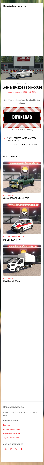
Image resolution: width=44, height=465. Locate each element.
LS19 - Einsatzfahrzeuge (16, 237)
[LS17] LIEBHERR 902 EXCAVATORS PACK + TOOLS (21, 139)
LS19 (25, 92)
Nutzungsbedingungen (11, 429)
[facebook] (21, 449)
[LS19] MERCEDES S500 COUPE (22, 87)
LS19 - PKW (32, 92)
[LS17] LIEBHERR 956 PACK (25, 144)
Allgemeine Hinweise (11, 438)
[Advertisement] (22, 32)
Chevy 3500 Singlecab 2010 (16, 198)
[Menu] (38, 6)
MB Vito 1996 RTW (12, 240)
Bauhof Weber (14, 92)
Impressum (7, 425)
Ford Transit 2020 (11, 281)
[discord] (11, 449)
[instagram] (16, 449)
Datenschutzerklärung (11, 433)
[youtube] (5, 449)
